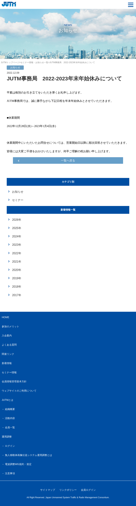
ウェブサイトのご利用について (19, 390)
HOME (5, 317)
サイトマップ (47, 489)
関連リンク (8, 354)
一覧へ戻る (68, 160)
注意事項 (10, 473)
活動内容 (10, 418)
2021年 (16, 261)
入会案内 (7, 335)
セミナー (17, 200)
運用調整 (7, 436)
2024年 (16, 236)
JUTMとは (7, 399)
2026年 (16, 219)
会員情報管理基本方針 (14, 381)
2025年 (16, 228)
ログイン (10, 445)
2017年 (16, 295)
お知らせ (17, 191)
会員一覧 (10, 427)
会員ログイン (88, 489)
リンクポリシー (68, 489)
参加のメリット (10, 326)
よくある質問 (9, 344)
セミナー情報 (9, 372)
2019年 (16, 278)
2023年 (16, 244)
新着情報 (7, 363)
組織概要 (10, 409)
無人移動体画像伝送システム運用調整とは (28, 455)
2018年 (16, 286)
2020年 (16, 269)
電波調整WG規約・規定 (18, 464)
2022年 (16, 253)
